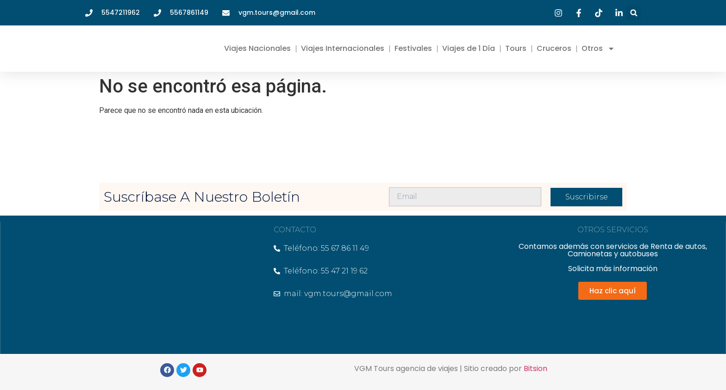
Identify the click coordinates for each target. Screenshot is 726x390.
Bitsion (535, 368)
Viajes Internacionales (342, 48)
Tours (515, 48)
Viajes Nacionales (257, 48)
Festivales (413, 48)
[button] (633, 13)
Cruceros (554, 48)
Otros (598, 48)
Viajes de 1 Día (468, 48)
